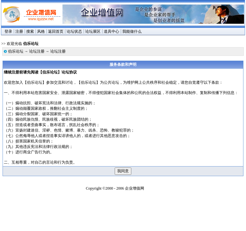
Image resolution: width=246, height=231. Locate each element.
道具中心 (111, 31)
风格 (41, 31)
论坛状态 (74, 31)
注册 (19, 31)
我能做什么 (132, 31)
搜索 (30, 31)
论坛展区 (93, 31)
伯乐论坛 (15, 51)
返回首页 (55, 31)
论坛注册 (37, 51)
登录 (8, 31)
